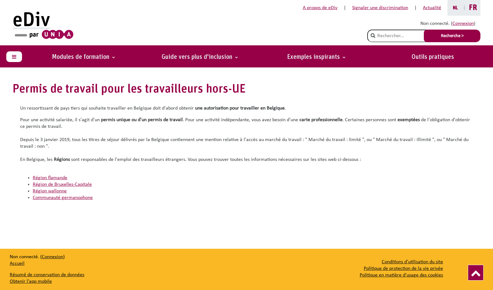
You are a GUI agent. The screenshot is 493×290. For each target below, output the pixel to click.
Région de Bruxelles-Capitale (62, 184)
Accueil (17, 263)
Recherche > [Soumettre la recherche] (452, 36)
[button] (316, 57)
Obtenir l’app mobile (31, 281)
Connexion (463, 23)
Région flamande (50, 177)
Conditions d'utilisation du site (412, 261)
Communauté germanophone (63, 197)
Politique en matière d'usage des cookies (401, 275)
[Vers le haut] (476, 273)
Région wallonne (50, 191)
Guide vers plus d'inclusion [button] (198, 57)
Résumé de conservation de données (47, 274)
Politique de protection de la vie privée (403, 268)
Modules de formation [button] (81, 57)
